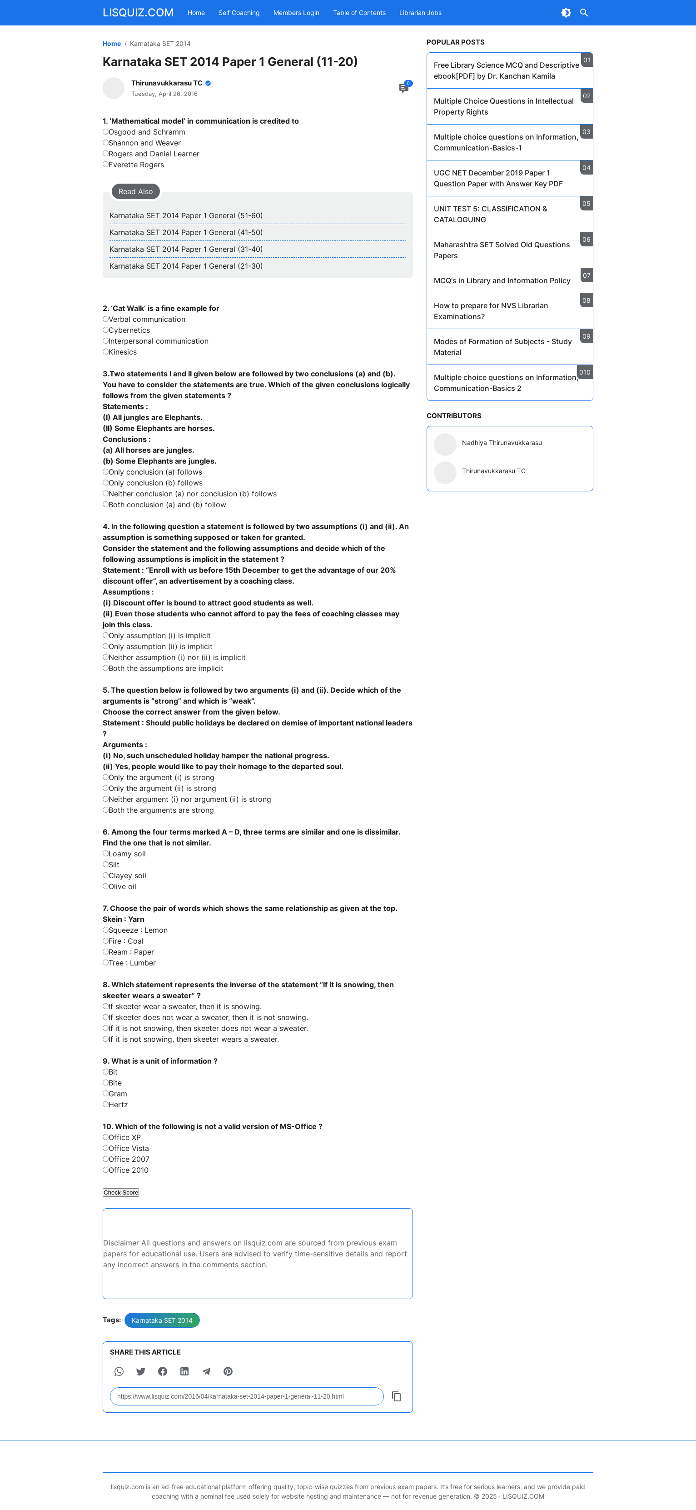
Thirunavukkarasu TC (494, 471)
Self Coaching (239, 12)
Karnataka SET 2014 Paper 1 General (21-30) (186, 265)
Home (196, 12)
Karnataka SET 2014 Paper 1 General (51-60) (186, 215)
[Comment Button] (404, 88)
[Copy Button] (397, 1396)
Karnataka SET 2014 (162, 1320)
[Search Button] (584, 13)
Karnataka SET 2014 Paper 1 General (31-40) (186, 249)
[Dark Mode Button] (566, 13)
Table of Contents (359, 12)
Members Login (296, 12)
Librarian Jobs (420, 12)
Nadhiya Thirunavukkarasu (502, 442)
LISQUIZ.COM (138, 12)
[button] (119, 1371)
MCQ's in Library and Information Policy (502, 280)
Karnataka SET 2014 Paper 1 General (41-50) (186, 232)
